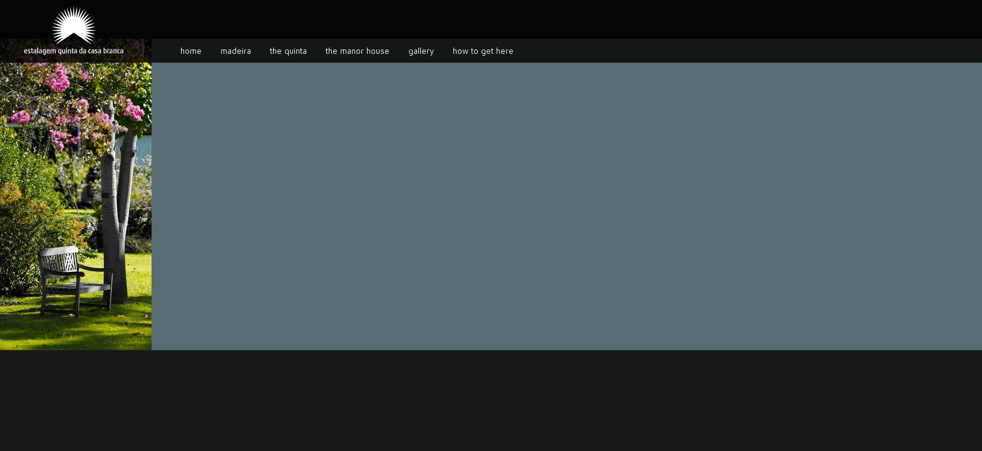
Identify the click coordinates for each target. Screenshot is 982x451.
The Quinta (288, 51)
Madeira (235, 51)
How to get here (483, 51)
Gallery (421, 51)
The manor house (358, 51)
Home (191, 51)
